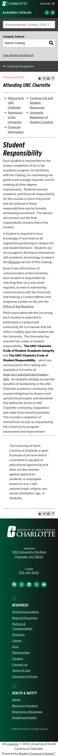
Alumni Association (25, 612)
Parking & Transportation (22, 626)
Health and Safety (24, 717)
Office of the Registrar (18, 306)
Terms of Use (21, 670)
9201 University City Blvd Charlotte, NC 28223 (29, 554)
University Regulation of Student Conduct (41, 117)
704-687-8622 (29, 572)
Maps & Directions (24, 618)
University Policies (24, 676)
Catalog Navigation (20, 66)
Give (15, 647)
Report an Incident (24, 706)
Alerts (16, 700)
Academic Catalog (16, 12)
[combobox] (29, 24)
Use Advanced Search (18, 55)
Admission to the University (15, 117)
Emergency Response (27, 712)
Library (17, 640)
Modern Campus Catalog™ (37, 753)
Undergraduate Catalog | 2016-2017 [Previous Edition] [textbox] (30, 24)
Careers (17, 658)
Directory (18, 634)
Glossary (14, 262)
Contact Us (20, 664)
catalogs (12, 744)
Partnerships (21, 652)
